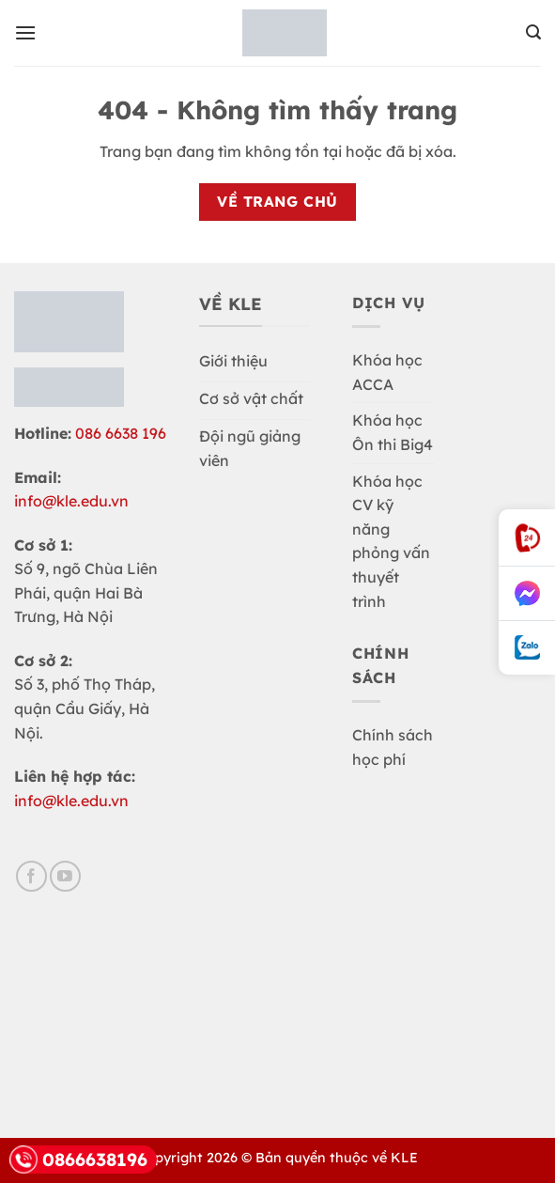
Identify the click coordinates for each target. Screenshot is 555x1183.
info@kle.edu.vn (71, 500)
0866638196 (78, 1159)
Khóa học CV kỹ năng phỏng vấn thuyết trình (391, 541)
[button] (25, 32)
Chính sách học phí (392, 747)
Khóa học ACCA (387, 372)
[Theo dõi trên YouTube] (65, 876)
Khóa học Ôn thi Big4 (392, 432)
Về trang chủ (277, 201)
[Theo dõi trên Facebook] (31, 876)
